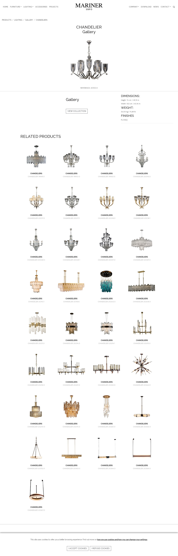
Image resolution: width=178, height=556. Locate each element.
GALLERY (29, 20)
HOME (5, 7)
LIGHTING (27, 7)
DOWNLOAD (146, 7)
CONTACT (165, 7)
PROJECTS (53, 7)
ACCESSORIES (41, 7)
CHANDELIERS (41, 20)
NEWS (156, 7)
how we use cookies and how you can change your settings (122, 540)
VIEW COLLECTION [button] (76, 111)
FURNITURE (15, 7)
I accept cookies (77, 548)
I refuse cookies (100, 548)
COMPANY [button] (133, 7)
